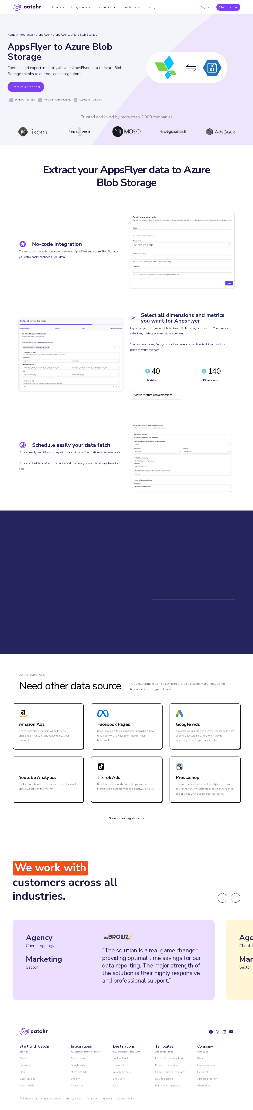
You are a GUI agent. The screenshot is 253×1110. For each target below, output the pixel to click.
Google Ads (78, 1065)
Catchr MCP (26, 1085)
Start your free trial (26, 87)
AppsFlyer (43, 35)
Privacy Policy (74, 1098)
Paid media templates (168, 1085)
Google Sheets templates (170, 1072)
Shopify (75, 1079)
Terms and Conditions (99, 1098)
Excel (116, 1085)
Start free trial (228, 7)
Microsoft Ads (79, 1072)
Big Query (119, 1079)
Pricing (151, 7)
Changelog (204, 1085)
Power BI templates (166, 1065)
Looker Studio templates (169, 1058)
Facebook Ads (79, 1058)
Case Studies (27, 1079)
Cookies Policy (125, 1098)
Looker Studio (121, 1058)
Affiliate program (207, 1079)
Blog (22, 1072)
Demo (200, 1058)
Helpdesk (203, 1072)
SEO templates (164, 1079)
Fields (22, 1058)
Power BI (118, 1065)
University (25, 1065)
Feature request (206, 1065)
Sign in (206, 7)
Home (11, 35)
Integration (26, 35)
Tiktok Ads (77, 1085)
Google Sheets (122, 1072)
